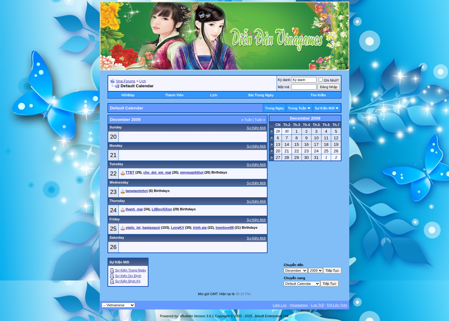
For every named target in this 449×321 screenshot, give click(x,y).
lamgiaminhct (137, 191)
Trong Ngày (274, 108)
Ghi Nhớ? (328, 80)
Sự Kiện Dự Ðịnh (128, 276)
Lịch (142, 81)
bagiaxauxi (151, 227)
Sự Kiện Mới (325, 108)
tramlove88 (224, 227)
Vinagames (299, 305)
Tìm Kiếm (318, 95)
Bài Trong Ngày (261, 95)
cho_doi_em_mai (157, 172)
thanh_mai (134, 209)
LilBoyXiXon (162, 209)
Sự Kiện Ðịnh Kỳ (127, 281)
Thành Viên (174, 95)
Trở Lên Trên (337, 305)
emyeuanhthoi (192, 172)
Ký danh (284, 80)
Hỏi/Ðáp (127, 95)
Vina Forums (125, 81)
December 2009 (305, 118)
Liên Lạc (280, 305)
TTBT (130, 172)
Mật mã (283, 87)
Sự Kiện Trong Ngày (130, 270)
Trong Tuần (297, 108)
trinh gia (199, 227)
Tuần (246, 120)
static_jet (133, 227)
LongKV (177, 227)
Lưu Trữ (317, 305)
